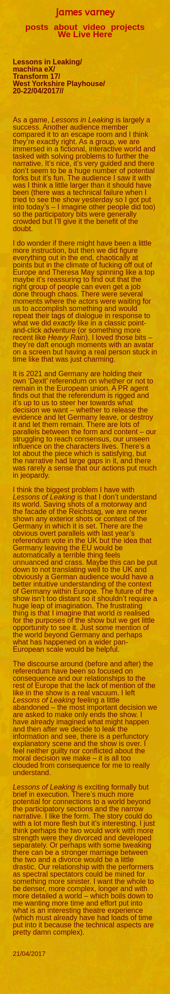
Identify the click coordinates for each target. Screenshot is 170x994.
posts (37, 27)
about (66, 27)
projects (128, 27)
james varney (85, 12)
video (94, 27)
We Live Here (85, 34)
